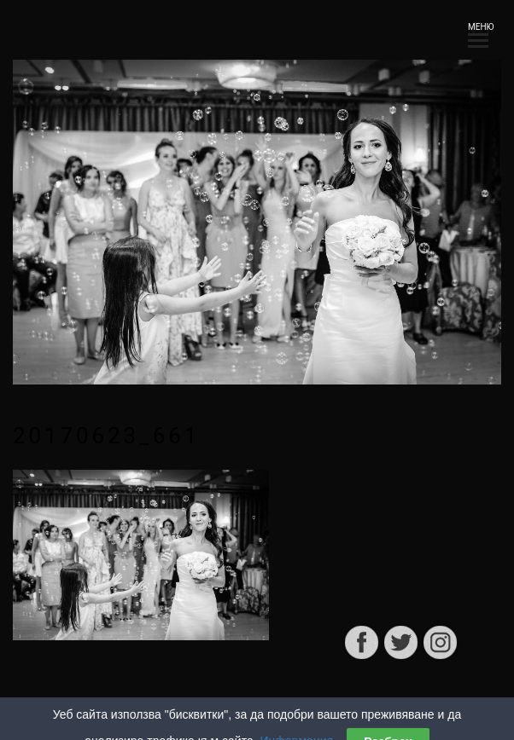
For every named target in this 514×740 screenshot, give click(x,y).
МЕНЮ (478, 32)
